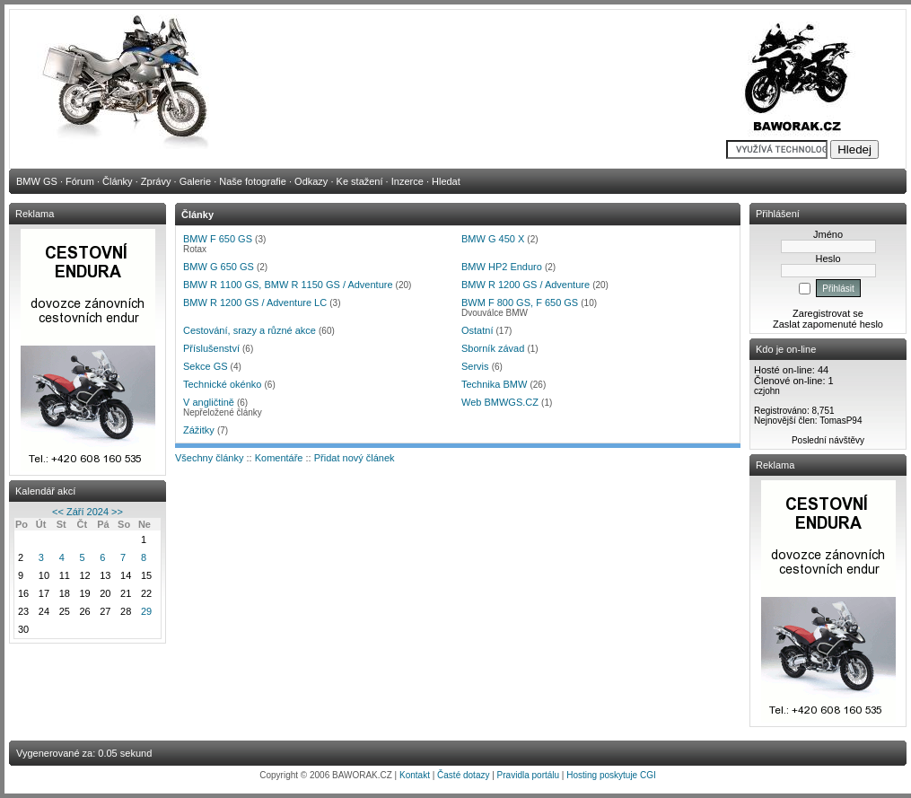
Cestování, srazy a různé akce (249, 330)
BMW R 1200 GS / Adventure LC (255, 302)
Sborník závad (492, 348)
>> (117, 511)
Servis (475, 366)
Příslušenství (211, 348)
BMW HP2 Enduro (501, 266)
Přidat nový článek (354, 457)
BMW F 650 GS (217, 238)
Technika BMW (494, 384)
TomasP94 (840, 420)
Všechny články (209, 457)
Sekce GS (205, 366)
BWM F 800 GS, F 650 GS (519, 302)
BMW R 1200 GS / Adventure (525, 284)
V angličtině (208, 402)
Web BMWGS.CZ (500, 402)
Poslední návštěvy (828, 440)
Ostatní (477, 330)
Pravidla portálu (528, 775)
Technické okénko (222, 384)
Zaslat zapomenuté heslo (828, 324)
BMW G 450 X (492, 238)
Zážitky (199, 430)
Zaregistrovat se (828, 313)
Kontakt (414, 775)
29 (146, 611)
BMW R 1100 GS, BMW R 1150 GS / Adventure (288, 284)
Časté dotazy (463, 775)
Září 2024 (87, 511)
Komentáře (279, 457)
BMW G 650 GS (218, 266)
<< (58, 511)
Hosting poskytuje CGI (611, 775)
